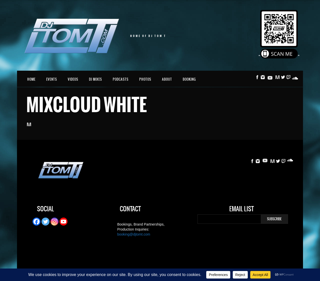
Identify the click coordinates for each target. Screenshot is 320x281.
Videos (73, 79)
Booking (189, 79)
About (167, 79)
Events (51, 79)
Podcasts (120, 79)
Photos (145, 79)
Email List (241, 209)
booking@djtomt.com (133, 234)
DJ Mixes (95, 79)
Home (31, 79)
